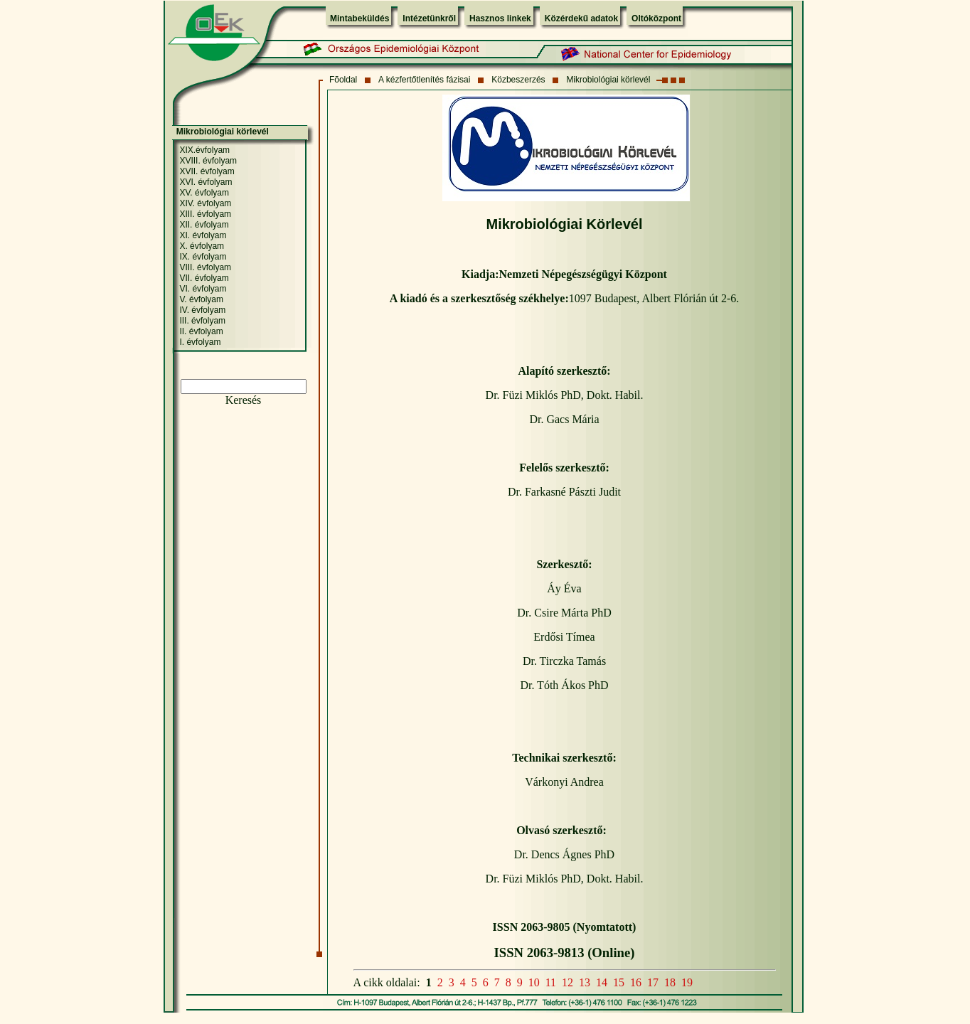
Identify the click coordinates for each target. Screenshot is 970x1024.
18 (670, 982)
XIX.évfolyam (204, 150)
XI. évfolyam (202, 235)
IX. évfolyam (202, 257)
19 (687, 982)
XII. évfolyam (203, 225)
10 (534, 982)
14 (601, 982)
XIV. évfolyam (205, 203)
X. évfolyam (201, 246)
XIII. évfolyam (205, 214)
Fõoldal (343, 80)
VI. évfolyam (202, 289)
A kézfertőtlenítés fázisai (424, 80)
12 (567, 982)
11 (550, 982)
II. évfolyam (201, 331)
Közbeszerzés (518, 80)
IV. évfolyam (202, 310)
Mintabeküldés (359, 18)
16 (635, 982)
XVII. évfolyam (206, 171)
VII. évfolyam (203, 278)
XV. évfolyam (204, 193)
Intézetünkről (429, 18)
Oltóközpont (656, 18)
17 (653, 982)
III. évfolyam (202, 321)
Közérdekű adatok (581, 18)
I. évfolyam (199, 342)
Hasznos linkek (500, 18)
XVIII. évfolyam (208, 161)
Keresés (243, 400)
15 (618, 982)
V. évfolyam (201, 299)
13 (584, 982)
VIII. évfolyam (205, 267)
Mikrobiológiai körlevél (608, 80)
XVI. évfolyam (205, 182)
